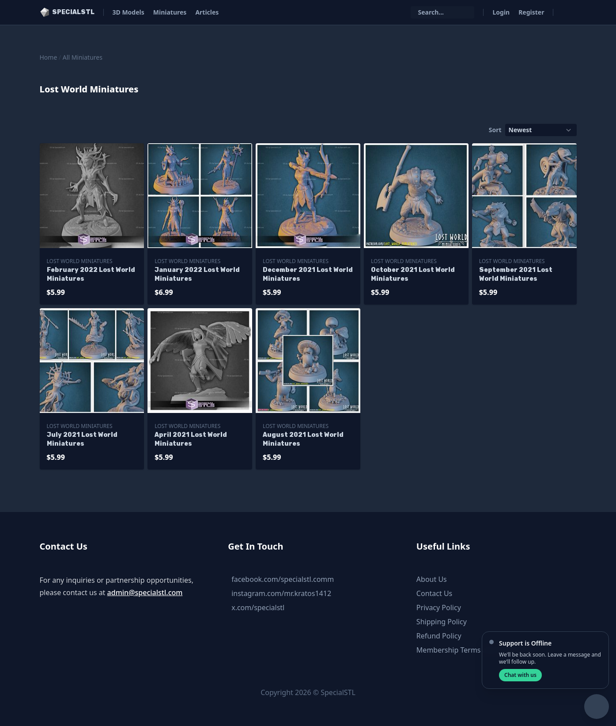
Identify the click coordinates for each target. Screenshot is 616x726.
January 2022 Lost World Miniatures (197, 274)
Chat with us (520, 675)
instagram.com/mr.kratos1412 (281, 593)
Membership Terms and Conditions (474, 650)
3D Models (128, 12)
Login (501, 12)
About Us (431, 579)
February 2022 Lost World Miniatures (91, 274)
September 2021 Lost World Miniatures (515, 274)
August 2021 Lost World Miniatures (303, 439)
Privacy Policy (438, 607)
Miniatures (170, 12)
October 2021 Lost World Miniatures (413, 274)
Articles (207, 12)
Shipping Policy (441, 622)
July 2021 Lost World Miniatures (82, 439)
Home (48, 57)
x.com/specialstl (257, 607)
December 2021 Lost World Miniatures (308, 274)
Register (531, 12)
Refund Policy (438, 636)
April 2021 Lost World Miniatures (191, 439)
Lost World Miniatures (80, 261)
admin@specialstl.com (145, 592)
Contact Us (434, 593)
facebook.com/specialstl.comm (282, 579)
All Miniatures (82, 57)
